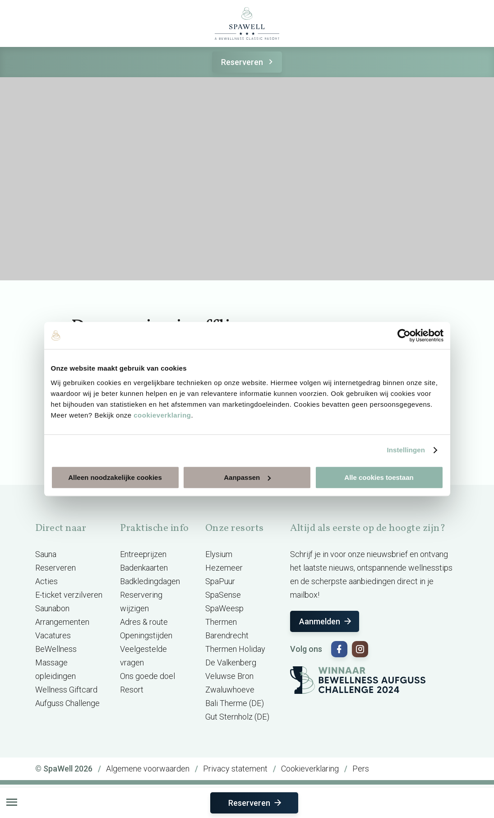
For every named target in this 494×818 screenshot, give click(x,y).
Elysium (218, 554)
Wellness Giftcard (66, 689)
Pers (360, 768)
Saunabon (52, 608)
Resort (131, 689)
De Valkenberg (230, 662)
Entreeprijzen (143, 554)
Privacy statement (235, 768)
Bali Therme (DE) (234, 703)
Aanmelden (326, 621)
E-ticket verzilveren (68, 595)
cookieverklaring (162, 415)
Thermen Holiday (235, 649)
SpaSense (223, 595)
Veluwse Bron (229, 676)
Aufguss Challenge (67, 703)
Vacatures (53, 635)
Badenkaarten (144, 567)
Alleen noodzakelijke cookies (115, 477)
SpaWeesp (224, 608)
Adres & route (144, 622)
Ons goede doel (147, 676)
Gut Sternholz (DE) (237, 716)
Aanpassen (247, 477)
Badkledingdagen (150, 581)
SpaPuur (220, 581)
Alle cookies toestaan (378, 477)
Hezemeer (224, 567)
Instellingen (406, 450)
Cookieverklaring (310, 768)
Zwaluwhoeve (229, 689)
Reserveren (248, 62)
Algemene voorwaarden (147, 768)
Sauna (45, 554)
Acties (46, 581)
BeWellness (56, 649)
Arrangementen (62, 622)
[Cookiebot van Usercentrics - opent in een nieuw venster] (404, 335)
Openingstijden (146, 635)
